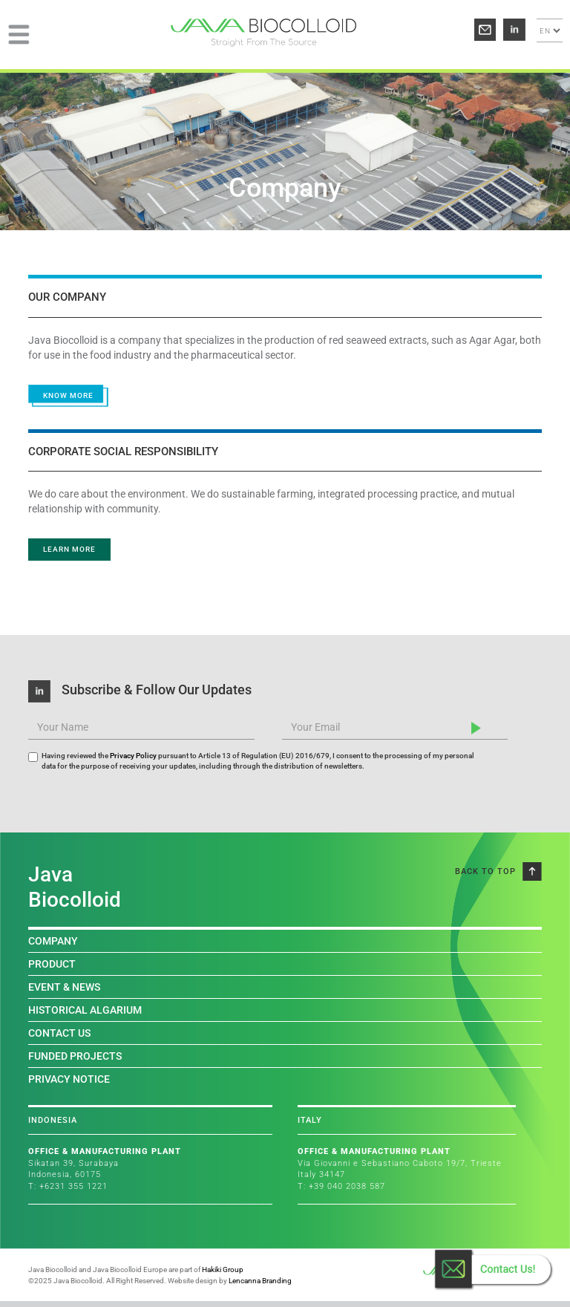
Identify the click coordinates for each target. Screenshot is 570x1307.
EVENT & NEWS (64, 987)
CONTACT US (59, 1033)
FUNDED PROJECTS (75, 1056)
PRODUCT (52, 964)
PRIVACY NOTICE (69, 1079)
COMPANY (53, 941)
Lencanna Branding (260, 1281)
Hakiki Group (222, 1269)
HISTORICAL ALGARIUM (85, 1010)
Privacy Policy (133, 756)
